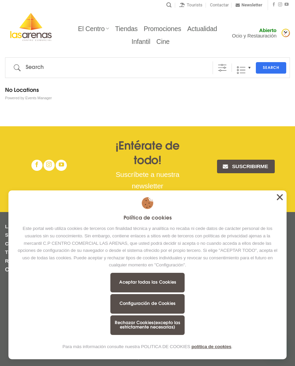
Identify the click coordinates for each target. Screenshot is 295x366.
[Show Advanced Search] (222, 67)
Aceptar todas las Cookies (147, 282)
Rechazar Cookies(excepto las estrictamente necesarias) (147, 325)
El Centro (93, 28)
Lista (241, 70)
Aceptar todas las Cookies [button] (279, 197)
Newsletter (249, 5)
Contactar (219, 4)
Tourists (191, 4)
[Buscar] (168, 5)
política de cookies (211, 346)
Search (271, 68)
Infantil (141, 41)
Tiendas (126, 28)
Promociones (162, 28)
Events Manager (38, 98)
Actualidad (202, 28)
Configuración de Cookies (147, 304)
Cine (162, 41)
